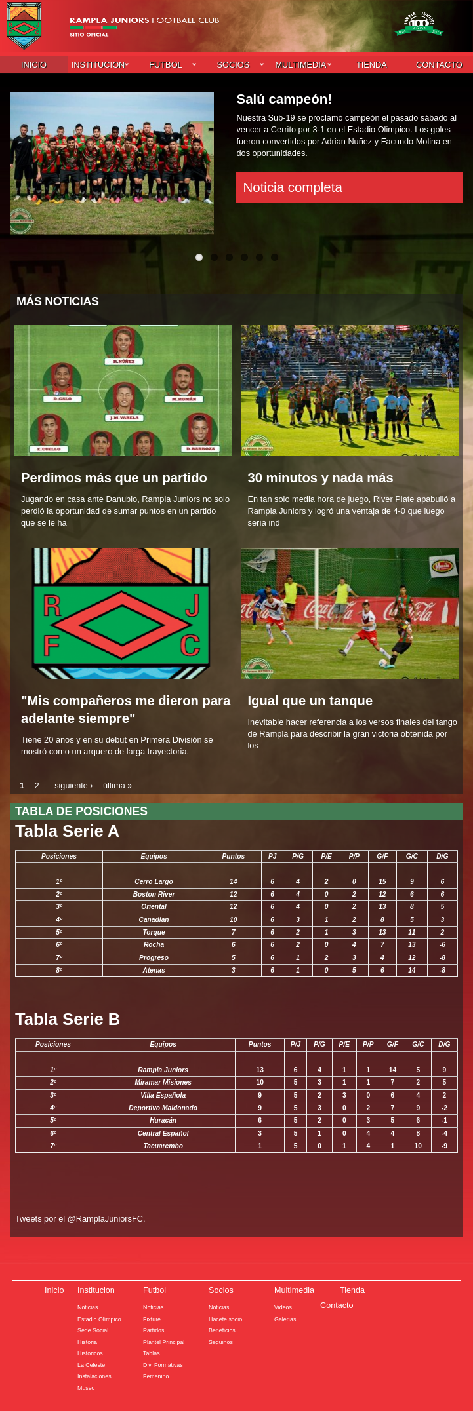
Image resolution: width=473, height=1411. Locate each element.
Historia (87, 1341)
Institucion (98, 64)
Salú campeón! (284, 98)
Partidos (154, 1329)
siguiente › (73, 785)
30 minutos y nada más (322, 477)
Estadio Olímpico (99, 1318)
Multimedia (300, 64)
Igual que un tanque (311, 700)
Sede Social (93, 1329)
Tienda (371, 64)
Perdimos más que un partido (115, 477)
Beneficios (222, 1329)
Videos (283, 1306)
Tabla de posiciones (82, 810)
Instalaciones (94, 1375)
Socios (233, 64)
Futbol (165, 64)
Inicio (34, 64)
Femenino (156, 1375)
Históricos (90, 1352)
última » (118, 785)
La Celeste (91, 1364)
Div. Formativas (163, 1364)
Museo (86, 1386)
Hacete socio (226, 1318)
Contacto (439, 64)
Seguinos (221, 1341)
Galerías (285, 1318)
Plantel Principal (164, 1341)
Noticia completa (292, 186)
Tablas (151, 1352)
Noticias (87, 1306)
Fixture (152, 1318)
